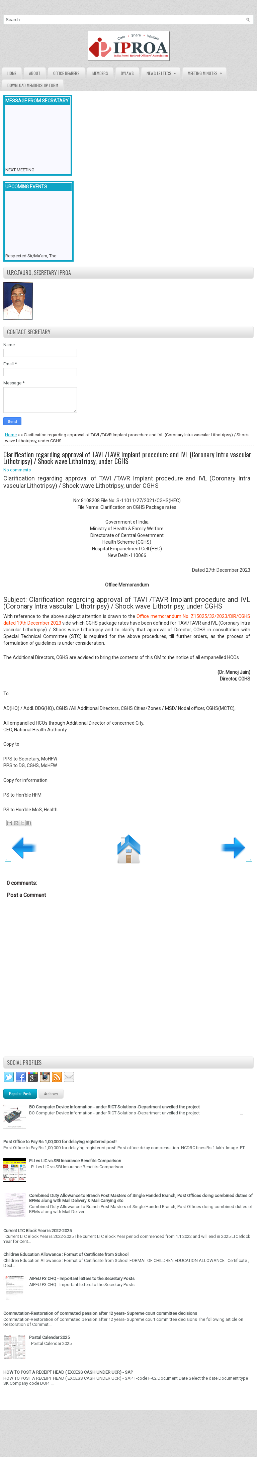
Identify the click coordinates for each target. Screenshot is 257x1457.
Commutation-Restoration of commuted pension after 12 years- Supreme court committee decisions (100, 1313)
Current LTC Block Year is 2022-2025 (37, 1230)
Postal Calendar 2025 (49, 1337)
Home (11, 73)
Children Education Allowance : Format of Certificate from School (65, 1254)
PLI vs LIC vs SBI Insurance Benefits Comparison (75, 1160)
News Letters (163, 72)
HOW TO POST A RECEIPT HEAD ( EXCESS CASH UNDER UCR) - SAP (68, 1372)
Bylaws (127, 73)
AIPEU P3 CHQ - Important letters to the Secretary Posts (82, 1278)
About (34, 73)
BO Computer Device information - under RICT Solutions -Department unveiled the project (114, 1106)
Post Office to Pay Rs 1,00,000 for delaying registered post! (59, 1141)
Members (100, 73)
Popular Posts (20, 1093)
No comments (17, 469)
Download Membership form (32, 85)
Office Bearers (66, 73)
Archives (51, 1093)
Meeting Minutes (207, 72)
